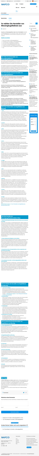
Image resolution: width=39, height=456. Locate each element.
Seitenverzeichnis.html (16, 453)
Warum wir (17, 442)
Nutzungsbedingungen (30, 453)
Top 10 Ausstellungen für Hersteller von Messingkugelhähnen (12, 429)
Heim (17, 438)
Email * (17, 407)
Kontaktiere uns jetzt (14, 422)
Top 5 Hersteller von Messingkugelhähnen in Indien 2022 (34, 30)
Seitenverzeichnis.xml (23, 453)
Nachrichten (4, 18)
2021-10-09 (32, 95)
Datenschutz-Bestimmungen (5, 454)
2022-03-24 (32, 69)
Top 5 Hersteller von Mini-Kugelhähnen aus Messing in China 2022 (33, 48)
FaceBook (26, 392)
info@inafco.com (4, 443)
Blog (16, 443)
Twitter (23, 392)
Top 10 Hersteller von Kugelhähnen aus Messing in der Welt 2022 (33, 42)
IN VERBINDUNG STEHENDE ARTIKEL (7, 453)
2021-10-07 (32, 55)
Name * (3, 407)
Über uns (17, 441)
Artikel (10, 18)
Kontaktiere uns (29, 447)
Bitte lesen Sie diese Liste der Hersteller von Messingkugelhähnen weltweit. (33, 91)
